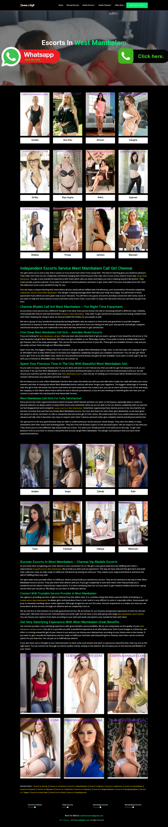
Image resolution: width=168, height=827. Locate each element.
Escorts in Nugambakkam (103, 789)
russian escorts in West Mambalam (68, 408)
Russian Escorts (73, 5)
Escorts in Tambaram (64, 789)
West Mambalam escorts (72, 374)
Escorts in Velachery (83, 789)
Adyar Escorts (67, 805)
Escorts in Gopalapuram (77, 792)
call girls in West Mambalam (72, 314)
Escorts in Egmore (97, 786)
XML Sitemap (64, 820)
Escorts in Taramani (58, 786)
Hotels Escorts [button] (88, 5)
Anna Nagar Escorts (100, 805)
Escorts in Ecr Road (57, 792)
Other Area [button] (119, 5)
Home (61, 5)
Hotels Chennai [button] (104, 5)
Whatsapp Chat (137, 5)
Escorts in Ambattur (114, 786)
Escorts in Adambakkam (77, 786)
